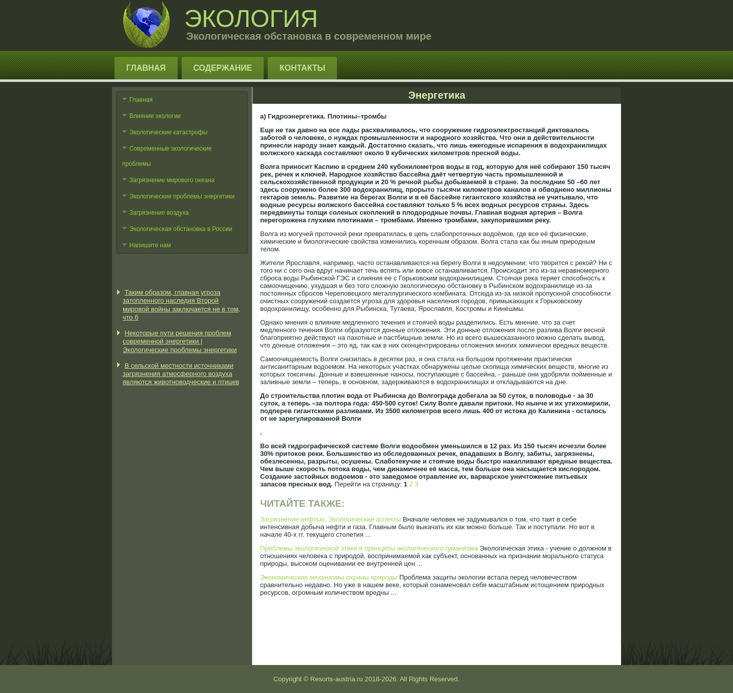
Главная (146, 68)
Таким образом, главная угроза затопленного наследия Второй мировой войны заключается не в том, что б (181, 304)
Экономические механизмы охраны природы (329, 577)
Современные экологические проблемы (167, 156)
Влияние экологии (155, 116)
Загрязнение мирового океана (172, 180)
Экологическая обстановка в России (180, 229)
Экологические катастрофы (168, 132)
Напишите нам (150, 245)
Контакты (302, 68)
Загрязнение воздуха (159, 212)
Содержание (222, 68)
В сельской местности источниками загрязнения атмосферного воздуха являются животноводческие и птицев (181, 374)
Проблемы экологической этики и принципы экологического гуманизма (369, 548)
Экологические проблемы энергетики (182, 196)
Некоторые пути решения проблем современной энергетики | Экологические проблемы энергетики (180, 341)
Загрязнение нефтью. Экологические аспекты (330, 519)
